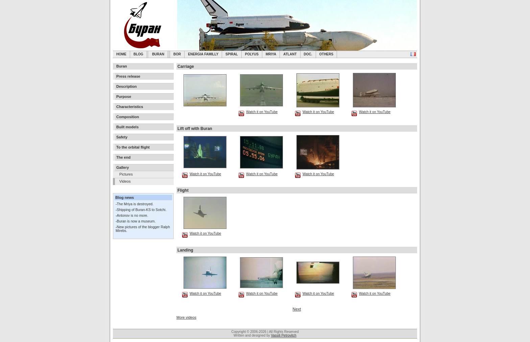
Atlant (289, 54)
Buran (158, 54)
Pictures (126, 174)
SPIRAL (231, 54)
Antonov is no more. (132, 215)
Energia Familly (203, 54)
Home (121, 54)
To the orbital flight (133, 147)
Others (326, 54)
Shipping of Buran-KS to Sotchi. (141, 210)
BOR (177, 54)
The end (123, 157)
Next (297, 309)
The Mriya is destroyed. (135, 204)
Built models (127, 127)
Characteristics (129, 107)
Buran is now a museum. (136, 221)
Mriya (271, 54)
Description (126, 86)
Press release (128, 76)
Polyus (252, 54)
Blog (138, 54)
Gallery (122, 167)
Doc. (308, 54)
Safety (121, 137)
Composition (127, 117)
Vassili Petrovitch (283, 335)
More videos (186, 317)
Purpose (123, 97)
